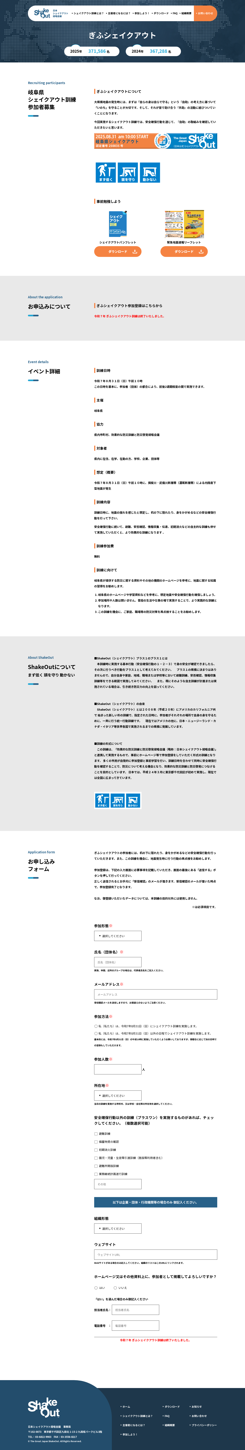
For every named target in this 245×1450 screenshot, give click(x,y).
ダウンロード (161, 13)
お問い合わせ (205, 13)
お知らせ (197, 1404)
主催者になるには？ (119, 13)
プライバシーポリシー (204, 1422)
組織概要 (186, 13)
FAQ (175, 13)
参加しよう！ (142, 13)
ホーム (126, 1404)
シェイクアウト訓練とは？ (89, 13)
